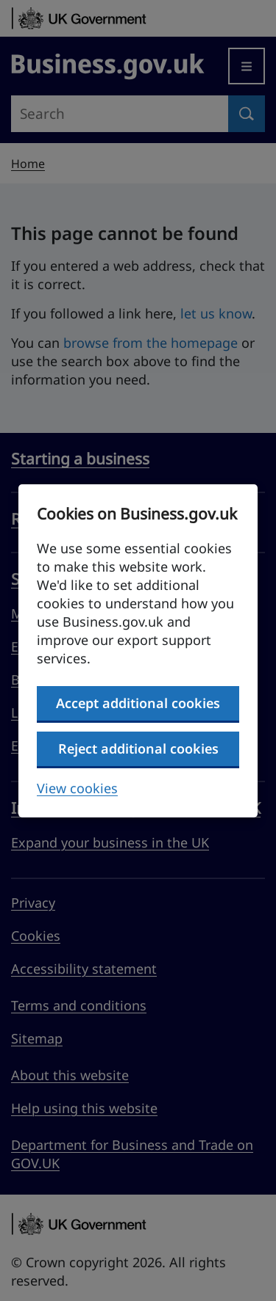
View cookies (77, 788)
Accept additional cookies (138, 703)
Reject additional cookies (138, 748)
